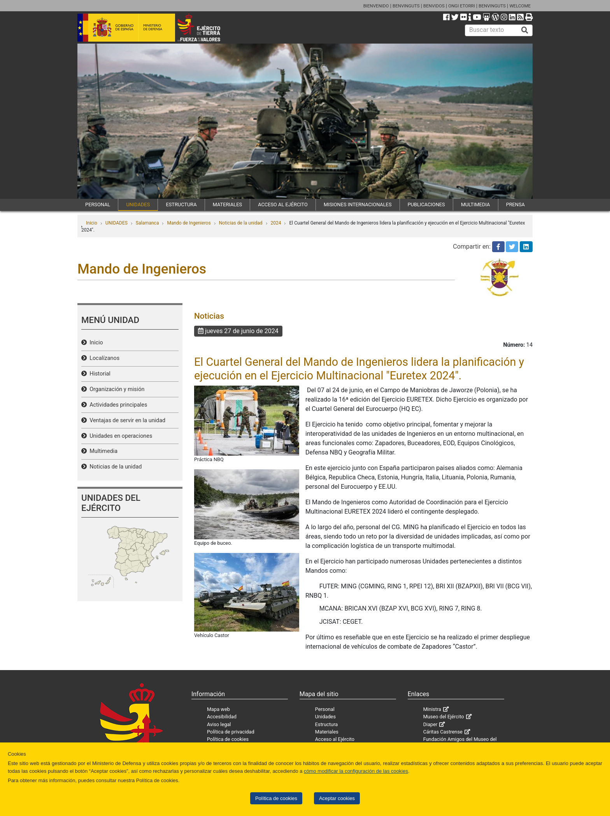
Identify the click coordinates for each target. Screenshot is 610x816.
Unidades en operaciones (119, 436)
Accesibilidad (222, 716)
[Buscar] (525, 30)
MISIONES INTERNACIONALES (357, 204)
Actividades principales (117, 405)
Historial (98, 373)
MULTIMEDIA (475, 204)
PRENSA (515, 204)
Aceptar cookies (337, 798)
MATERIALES (227, 204)
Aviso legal (219, 724)
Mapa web (218, 709)
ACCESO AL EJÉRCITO (283, 204)
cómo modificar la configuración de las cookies (356, 771)
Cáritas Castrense (443, 732)
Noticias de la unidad (241, 223)
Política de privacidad (230, 732)
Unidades (325, 716)
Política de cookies (276, 798)
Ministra (432, 709)
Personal (325, 709)
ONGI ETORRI (461, 6)
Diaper (430, 724)
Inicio (91, 223)
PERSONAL (97, 204)
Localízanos (103, 358)
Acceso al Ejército (334, 739)
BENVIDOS (434, 6)
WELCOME (520, 6)
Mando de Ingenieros (188, 223)
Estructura (326, 724)
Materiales (326, 732)
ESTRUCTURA (181, 204)
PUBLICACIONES (426, 204)
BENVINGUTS (406, 6)
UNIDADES (138, 204)
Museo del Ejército (443, 716)
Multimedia (102, 451)
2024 (276, 223)
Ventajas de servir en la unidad (126, 420)
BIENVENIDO (376, 6)
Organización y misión (115, 389)
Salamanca (147, 223)
